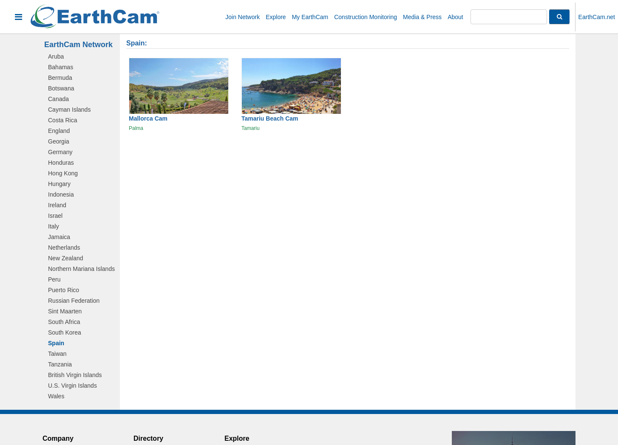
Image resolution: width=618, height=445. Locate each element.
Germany (60, 152)
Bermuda (60, 77)
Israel (55, 215)
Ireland (57, 205)
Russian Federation (73, 300)
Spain (56, 343)
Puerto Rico (63, 290)
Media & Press (422, 17)
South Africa (64, 321)
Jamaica (59, 237)
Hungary (59, 183)
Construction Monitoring (365, 17)
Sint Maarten (65, 311)
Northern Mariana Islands (81, 268)
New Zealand (65, 258)
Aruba (56, 56)
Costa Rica (62, 120)
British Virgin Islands (75, 375)
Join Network (242, 17)
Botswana (61, 88)
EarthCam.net (596, 17)
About (455, 17)
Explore (276, 17)
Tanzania (60, 364)
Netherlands (64, 247)
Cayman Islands (69, 109)
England (59, 130)
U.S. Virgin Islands (72, 385)
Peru (54, 279)
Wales (56, 396)
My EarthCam (310, 17)
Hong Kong (63, 173)
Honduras (61, 162)
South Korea (64, 332)
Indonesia (61, 194)
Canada (58, 99)
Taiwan (57, 353)
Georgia (58, 141)
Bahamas (60, 67)
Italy (53, 226)
